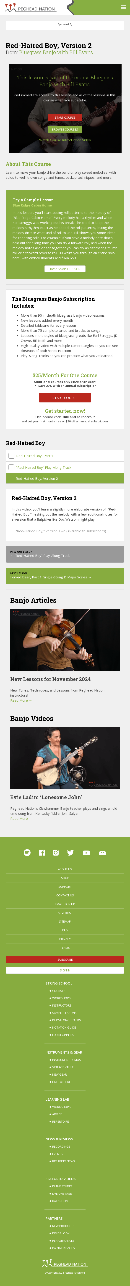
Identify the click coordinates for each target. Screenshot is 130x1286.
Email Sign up (65, 904)
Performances (63, 1241)
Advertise (65, 913)
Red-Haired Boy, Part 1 (34, 455)
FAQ (65, 930)
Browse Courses (65, 129)
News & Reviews (59, 1139)
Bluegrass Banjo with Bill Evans (56, 52)
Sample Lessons (64, 1013)
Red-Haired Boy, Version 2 (37, 478)
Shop (65, 878)
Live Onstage (62, 1193)
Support (65, 886)
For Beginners (63, 1035)
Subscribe (65, 959)
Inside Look (61, 1233)
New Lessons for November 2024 (50, 679)
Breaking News (63, 1161)
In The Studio (62, 1186)
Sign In (65, 970)
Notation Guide (64, 1027)
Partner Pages (63, 1248)
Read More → (21, 700)
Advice (57, 1114)
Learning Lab (57, 1099)
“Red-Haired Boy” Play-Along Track (43, 467)
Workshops (61, 998)
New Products (63, 1226)
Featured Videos (60, 1178)
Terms (65, 948)
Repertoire (60, 1121)
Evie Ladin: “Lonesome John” (46, 797)
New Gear (59, 1074)
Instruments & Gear (64, 1052)
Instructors (62, 1005)
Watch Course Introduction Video (65, 140)
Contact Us (65, 895)
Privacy (65, 939)
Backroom (60, 1201)
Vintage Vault (62, 1067)
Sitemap (65, 921)
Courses (58, 991)
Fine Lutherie (61, 1082)
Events (57, 1154)
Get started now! (65, 410)
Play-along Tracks (66, 1020)
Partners (54, 1218)
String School (59, 983)
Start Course (65, 117)
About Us (65, 869)
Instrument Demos (66, 1060)
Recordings (61, 1146)
